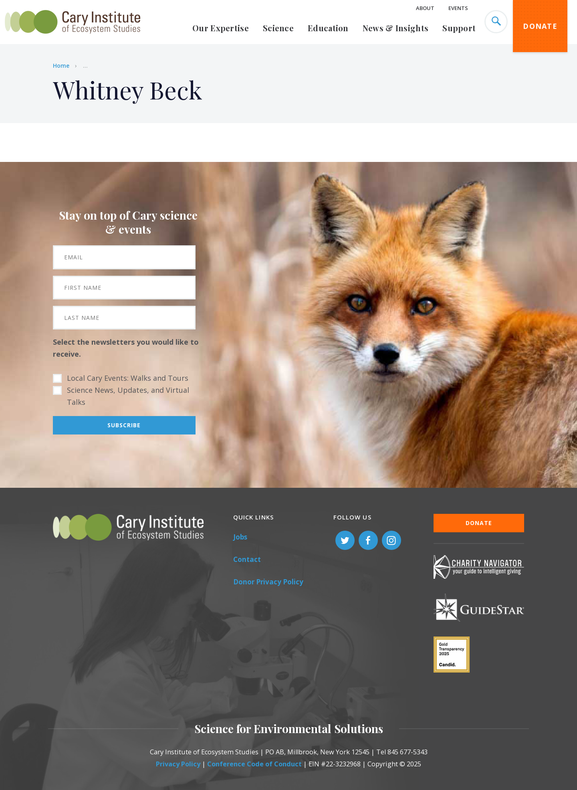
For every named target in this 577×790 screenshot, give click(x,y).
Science (278, 27)
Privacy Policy (178, 764)
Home (61, 65)
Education (328, 27)
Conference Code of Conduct (254, 764)
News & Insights (396, 27)
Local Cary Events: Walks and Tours (127, 378)
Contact (247, 559)
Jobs (240, 536)
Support (459, 27)
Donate (540, 26)
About (425, 8)
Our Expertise (220, 27)
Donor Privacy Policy (268, 581)
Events (458, 8)
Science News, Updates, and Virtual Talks (128, 396)
